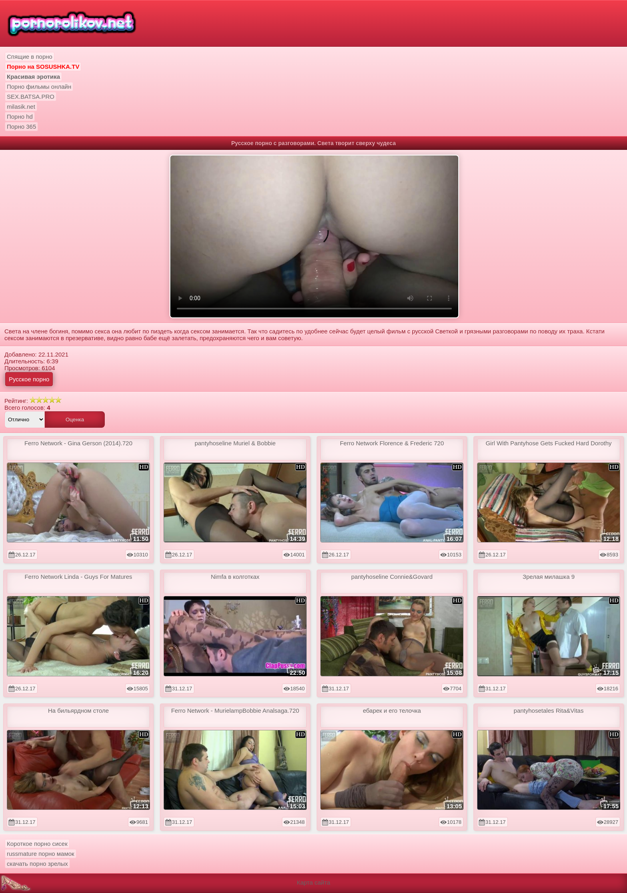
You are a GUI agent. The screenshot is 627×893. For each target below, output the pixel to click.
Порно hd (20, 116)
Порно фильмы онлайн (39, 86)
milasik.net (21, 106)
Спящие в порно (29, 56)
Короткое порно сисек (37, 843)
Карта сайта (313, 882)
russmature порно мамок (40, 853)
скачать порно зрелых (37, 863)
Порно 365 (21, 126)
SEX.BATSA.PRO (30, 96)
